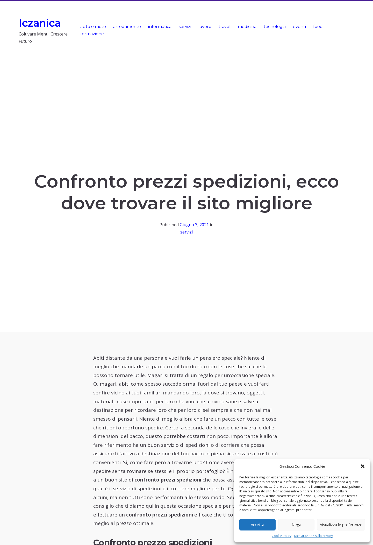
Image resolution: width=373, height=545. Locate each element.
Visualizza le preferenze (341, 524)
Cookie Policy (281, 536)
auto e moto (93, 26)
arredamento (127, 26)
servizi (185, 26)
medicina (247, 26)
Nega (296, 524)
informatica (159, 26)
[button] (362, 466)
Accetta (257, 524)
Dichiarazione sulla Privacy (313, 536)
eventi (299, 26)
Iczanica (40, 23)
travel (225, 26)
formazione (92, 33)
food (318, 26)
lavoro (204, 26)
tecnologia (275, 26)
